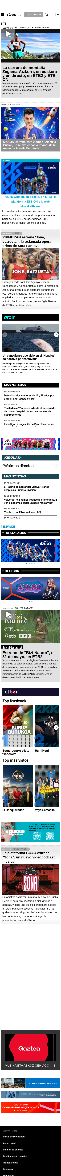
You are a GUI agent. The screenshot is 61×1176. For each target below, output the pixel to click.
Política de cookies (13, 1149)
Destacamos (16, 533)
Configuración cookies (15, 1156)
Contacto (8, 1169)
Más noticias (15, 385)
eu (53, 14)
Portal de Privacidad (14, 1136)
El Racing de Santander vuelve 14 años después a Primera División (26, 488)
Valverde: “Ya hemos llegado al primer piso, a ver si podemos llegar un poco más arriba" (30, 501)
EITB (3, 24)
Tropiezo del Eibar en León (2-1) (22, 512)
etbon (14, 571)
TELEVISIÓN (8, 527)
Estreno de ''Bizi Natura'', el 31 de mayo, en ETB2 (28, 654)
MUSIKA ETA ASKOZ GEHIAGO (27, 1065)
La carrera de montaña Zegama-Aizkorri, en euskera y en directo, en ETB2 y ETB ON (29, 73)
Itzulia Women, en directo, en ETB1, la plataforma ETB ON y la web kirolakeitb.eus (31, 201)
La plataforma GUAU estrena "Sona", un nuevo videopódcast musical (28, 857)
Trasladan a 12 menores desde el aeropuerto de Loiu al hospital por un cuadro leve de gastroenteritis (29, 411)
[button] (56, 334)
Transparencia (10, 1162)
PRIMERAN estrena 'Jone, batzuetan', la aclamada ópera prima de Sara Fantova (26, 241)
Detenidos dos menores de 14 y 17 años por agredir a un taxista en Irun (29, 397)
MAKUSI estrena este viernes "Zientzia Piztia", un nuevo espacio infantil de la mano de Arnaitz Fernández (29, 145)
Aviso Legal (9, 1143)
